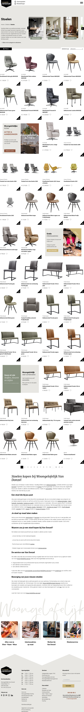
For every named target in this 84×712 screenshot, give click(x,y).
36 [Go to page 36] (56, 467)
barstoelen (20, 503)
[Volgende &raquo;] (62, 467)
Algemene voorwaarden (28, 708)
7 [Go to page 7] (40, 467)
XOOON (18, 509)
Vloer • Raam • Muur (47, 694)
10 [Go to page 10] (50, 467)
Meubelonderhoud (46, 680)
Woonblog (44, 697)
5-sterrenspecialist (72, 698)
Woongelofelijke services (33, 593)
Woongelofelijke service (23, 558)
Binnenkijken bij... (46, 699)
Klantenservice (46, 675)
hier (60, 587)
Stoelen (13, 24)
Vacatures (24, 701)
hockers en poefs (28, 503)
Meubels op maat (46, 690)
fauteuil (39, 487)
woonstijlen (49, 488)
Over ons (24, 692)
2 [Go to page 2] (24, 467)
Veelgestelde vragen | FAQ (48, 673)
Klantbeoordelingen (27, 704)
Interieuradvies (46, 692)
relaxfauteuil (29, 517)
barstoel (14, 487)
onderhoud (58, 570)
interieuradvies (42, 548)
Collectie (7, 24)
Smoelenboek (25, 697)
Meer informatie (52, 250)
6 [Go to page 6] (37, 467)
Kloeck (27, 509)
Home (2, 24)
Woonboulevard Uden (27, 695)
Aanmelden (68, 685)
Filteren (6, 48)
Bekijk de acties (10, 150)
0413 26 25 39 (7, 687)
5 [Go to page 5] (34, 467)
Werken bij (24, 699)
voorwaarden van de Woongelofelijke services (38, 570)
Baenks (29, 507)
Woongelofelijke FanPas (28, 694)
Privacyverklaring (26, 709)
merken (32, 544)
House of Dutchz (40, 509)
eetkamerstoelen (51, 485)
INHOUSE (39, 507)
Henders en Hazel (52, 507)
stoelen (34, 507)
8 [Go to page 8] (43, 467)
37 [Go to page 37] (59, 467)
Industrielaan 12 (5, 684)
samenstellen (25, 380)
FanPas (44, 701)
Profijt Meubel (66, 507)
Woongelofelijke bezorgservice (51, 583)
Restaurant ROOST (47, 695)
